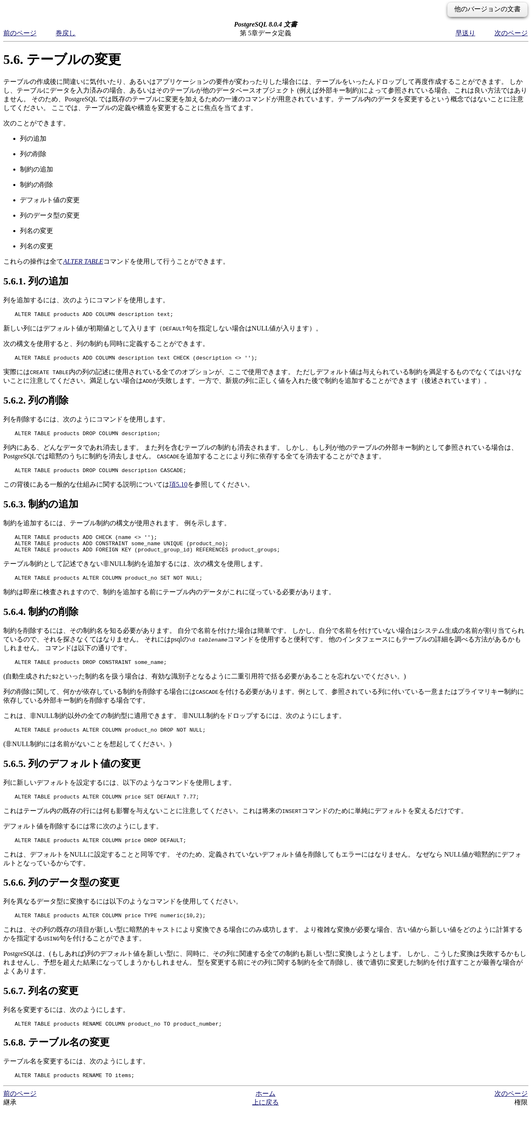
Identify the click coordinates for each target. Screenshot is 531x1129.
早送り (465, 33)
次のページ (511, 33)
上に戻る (265, 1120)
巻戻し (66, 33)
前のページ (20, 33)
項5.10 (178, 489)
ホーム (265, 1112)
